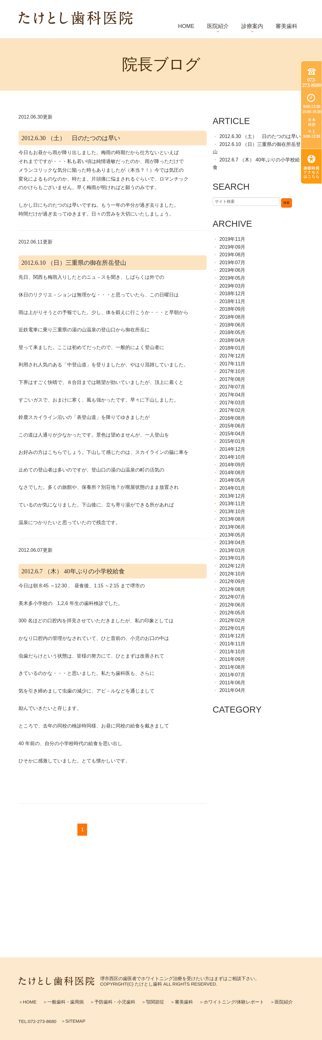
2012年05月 (232, 612)
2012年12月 (232, 565)
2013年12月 (232, 496)
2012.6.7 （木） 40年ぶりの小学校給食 (73, 571)
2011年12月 (232, 635)
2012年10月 (232, 573)
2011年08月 (232, 667)
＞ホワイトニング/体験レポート (231, 1001)
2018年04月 (232, 340)
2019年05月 (232, 278)
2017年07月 (232, 386)
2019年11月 (232, 239)
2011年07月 (232, 674)
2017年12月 (232, 355)
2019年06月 (232, 270)
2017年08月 (232, 379)
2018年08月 (232, 317)
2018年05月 (232, 332)
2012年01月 (232, 628)
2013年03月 (232, 550)
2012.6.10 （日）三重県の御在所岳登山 (74, 262)
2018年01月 (232, 348)
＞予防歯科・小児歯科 (112, 1001)
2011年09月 (232, 659)
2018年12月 (232, 293)
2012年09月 (232, 581)
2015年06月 (232, 425)
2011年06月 (232, 682)
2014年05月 (232, 480)
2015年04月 (232, 433)
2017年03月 (232, 402)
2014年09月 (232, 464)
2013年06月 (232, 527)
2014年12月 (232, 449)
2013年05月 (232, 534)
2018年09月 (232, 309)
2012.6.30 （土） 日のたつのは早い (71, 138)
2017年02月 (232, 410)
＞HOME (28, 1001)
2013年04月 (232, 542)
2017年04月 (232, 394)
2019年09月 (232, 247)
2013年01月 (232, 558)
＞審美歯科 (181, 1001)
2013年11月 (232, 503)
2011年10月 (232, 651)
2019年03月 (232, 286)
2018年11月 (232, 301)
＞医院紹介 (281, 1001)
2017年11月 (232, 363)
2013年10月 (232, 511)
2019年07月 (232, 262)
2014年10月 (232, 457)
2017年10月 (232, 371)
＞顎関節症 (152, 1001)
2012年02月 (232, 620)
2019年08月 (232, 254)
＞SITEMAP (73, 1021)
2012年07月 (232, 596)
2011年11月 (232, 643)
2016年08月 (232, 418)
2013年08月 (232, 519)
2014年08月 (232, 472)
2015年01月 (232, 441)
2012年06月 (232, 604)
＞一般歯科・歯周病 (63, 1001)
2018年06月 (232, 324)
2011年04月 (232, 690)
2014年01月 (232, 488)
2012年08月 (232, 589)
